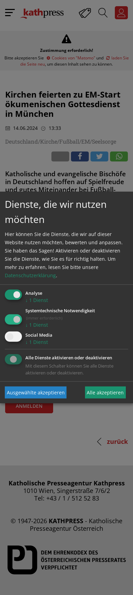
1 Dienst (36, 300)
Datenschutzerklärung (30, 275)
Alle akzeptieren (105, 392)
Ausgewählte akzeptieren (36, 392)
